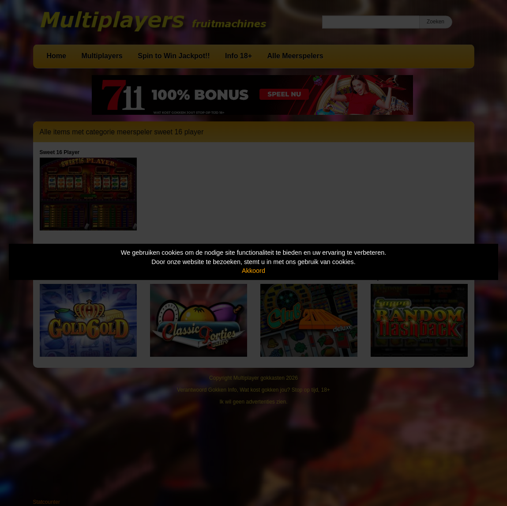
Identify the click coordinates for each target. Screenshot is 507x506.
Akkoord (253, 270)
